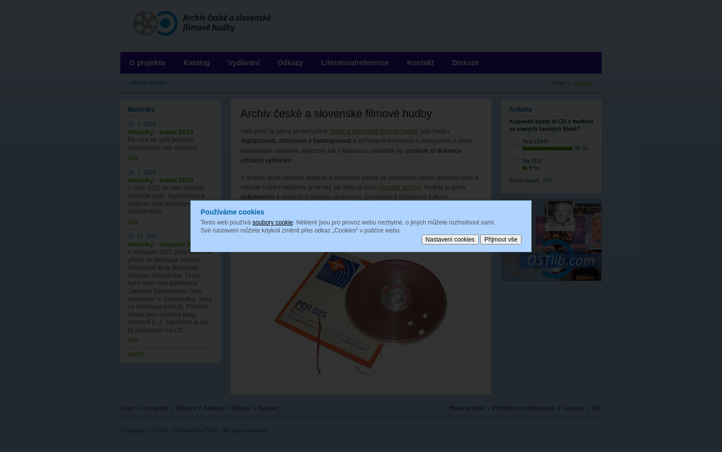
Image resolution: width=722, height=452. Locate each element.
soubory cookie (272, 222)
